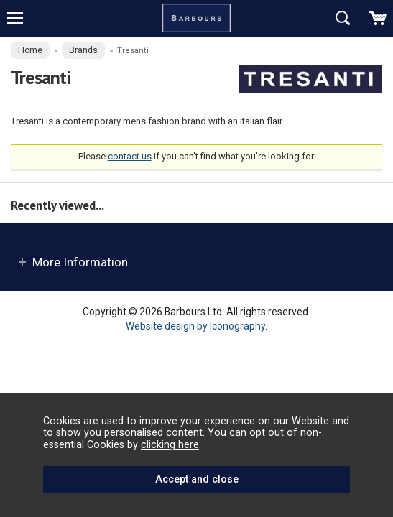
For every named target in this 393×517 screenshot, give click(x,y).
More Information (80, 262)
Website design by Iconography (195, 326)
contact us (130, 156)
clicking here (170, 444)
